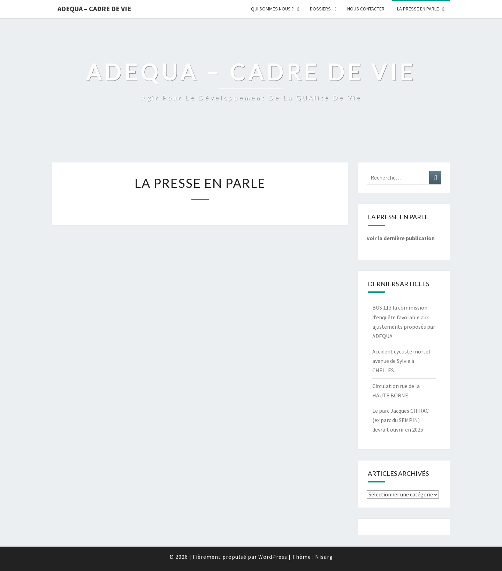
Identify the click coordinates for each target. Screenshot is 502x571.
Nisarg (324, 556)
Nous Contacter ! (367, 9)
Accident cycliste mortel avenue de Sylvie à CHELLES (401, 361)
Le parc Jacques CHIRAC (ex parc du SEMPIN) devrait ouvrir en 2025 (400, 420)
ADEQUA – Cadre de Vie (94, 8)
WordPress (272, 556)
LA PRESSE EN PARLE (418, 9)
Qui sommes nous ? (272, 9)
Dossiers (320, 9)
